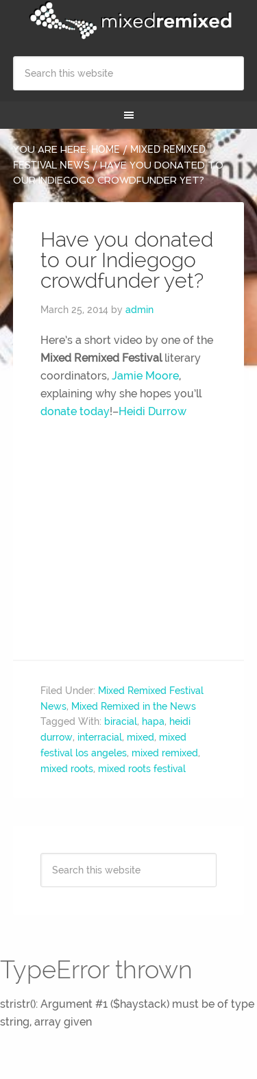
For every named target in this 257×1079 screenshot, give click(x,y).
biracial (120, 721)
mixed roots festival (142, 768)
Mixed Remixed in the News (133, 706)
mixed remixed (165, 752)
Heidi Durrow (152, 411)
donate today (75, 411)
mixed (140, 737)
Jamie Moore (145, 375)
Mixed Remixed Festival (129, 20)
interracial (99, 737)
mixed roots (66, 768)
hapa (153, 721)
